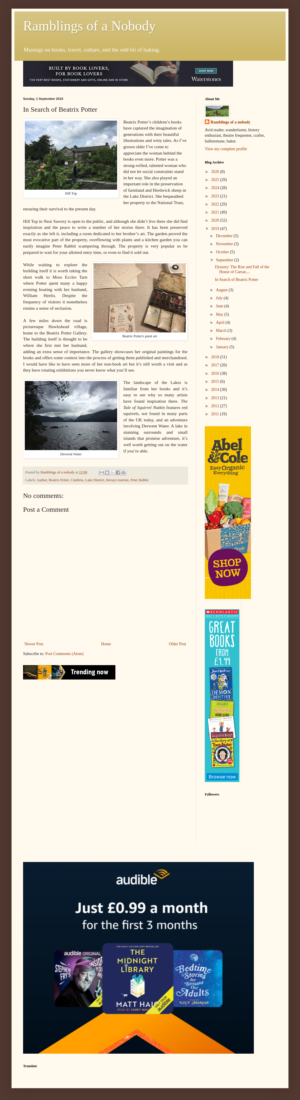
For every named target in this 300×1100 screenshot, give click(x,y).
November (225, 244)
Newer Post (34, 644)
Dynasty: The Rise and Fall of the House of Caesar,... (242, 269)
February (223, 338)
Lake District (94, 480)
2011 (215, 414)
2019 (215, 229)
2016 (215, 373)
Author (42, 480)
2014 (215, 389)
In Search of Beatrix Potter (236, 279)
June (220, 306)
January (222, 347)
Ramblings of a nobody (230, 122)
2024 (215, 188)
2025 (215, 180)
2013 (215, 398)
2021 (215, 212)
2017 (215, 365)
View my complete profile (226, 149)
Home (106, 644)
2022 (215, 204)
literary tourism (117, 480)
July (220, 298)
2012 (215, 406)
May (220, 314)
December (224, 236)
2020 (215, 220)
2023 (215, 196)
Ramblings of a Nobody (89, 25)
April (220, 322)
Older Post (177, 644)
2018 (215, 357)
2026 (215, 172)
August (222, 290)
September (225, 260)
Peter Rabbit (139, 480)
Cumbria (77, 480)
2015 (215, 381)
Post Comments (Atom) (64, 654)
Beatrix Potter (59, 480)
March (221, 330)
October (223, 252)
